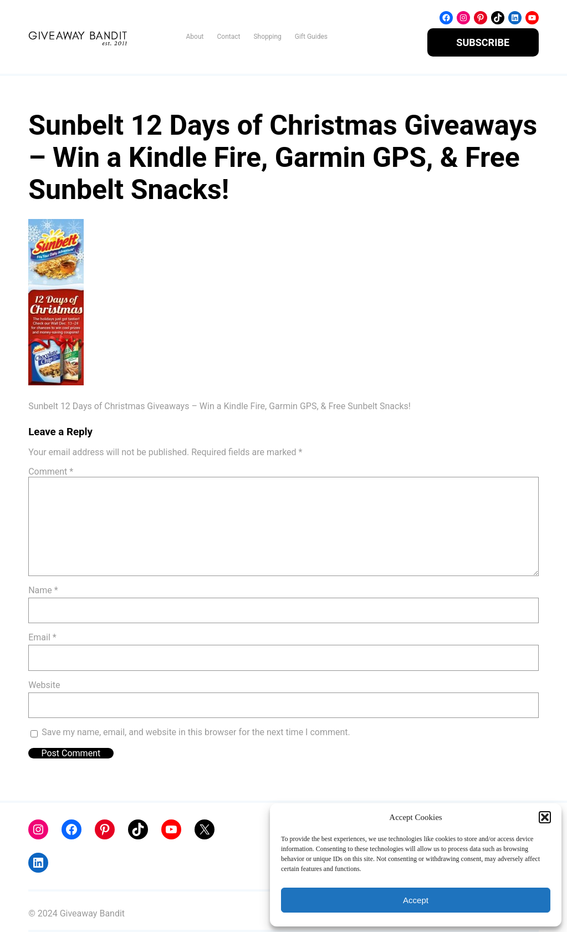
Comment (50, 471)
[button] (544, 817)
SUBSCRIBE (482, 42)
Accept (415, 900)
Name (43, 590)
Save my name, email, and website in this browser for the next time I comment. (196, 732)
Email (42, 637)
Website (44, 685)
